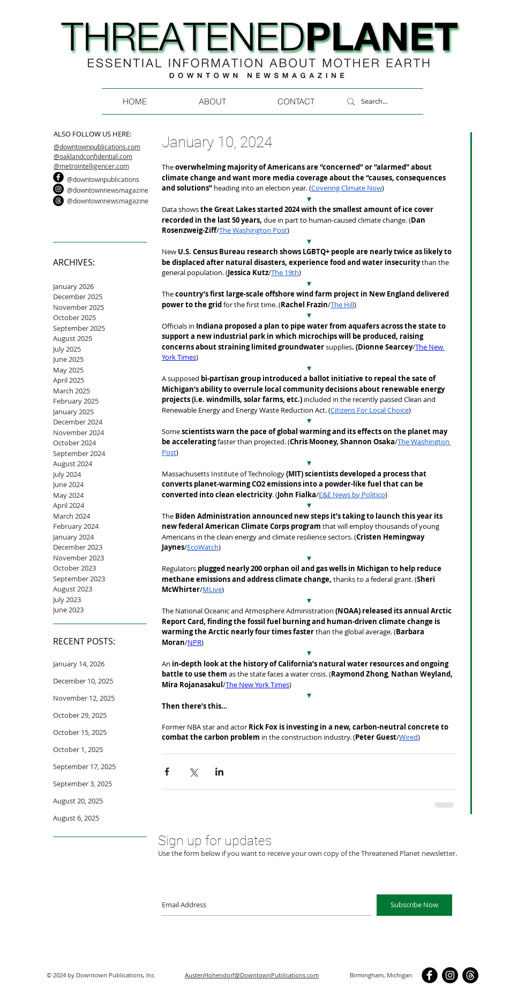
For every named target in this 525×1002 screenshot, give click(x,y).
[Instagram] (58, 189)
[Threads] (58, 200)
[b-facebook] (58, 177)
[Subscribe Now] (414, 905)
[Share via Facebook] (167, 771)
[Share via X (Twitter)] (193, 771)
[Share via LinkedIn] (219, 771)
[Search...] (387, 101)
